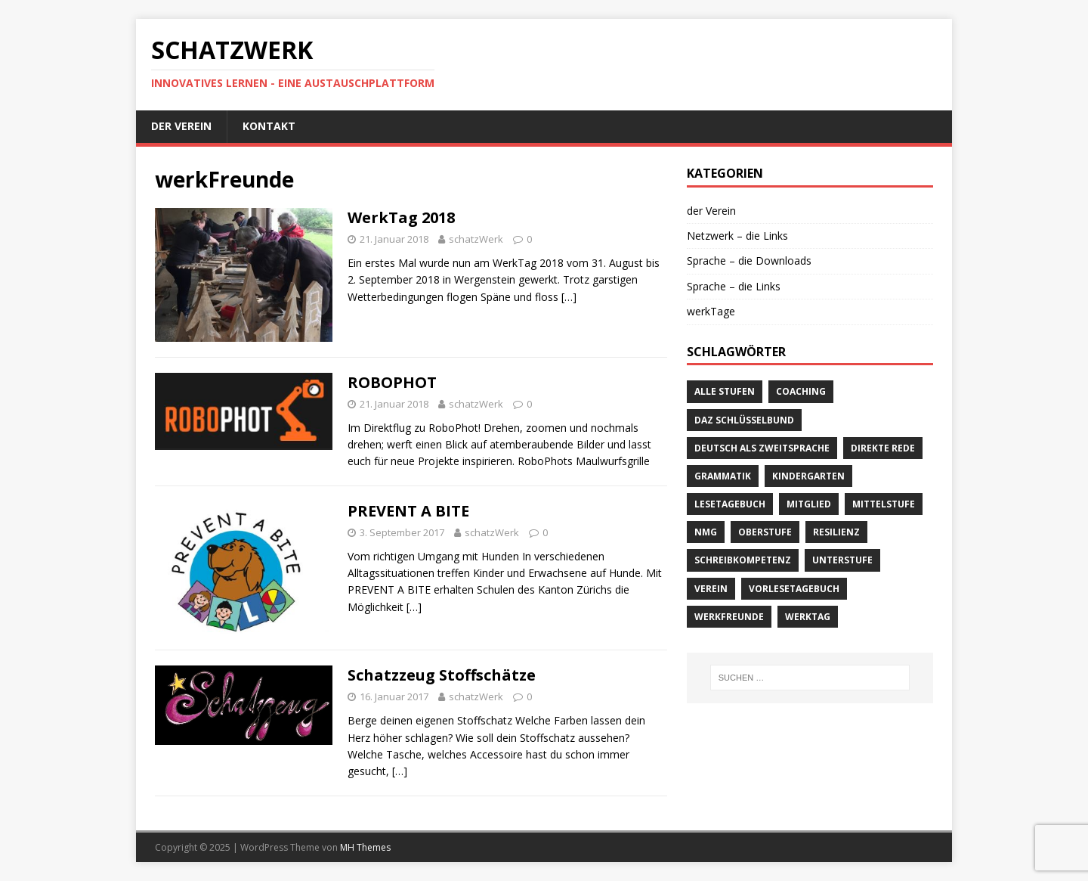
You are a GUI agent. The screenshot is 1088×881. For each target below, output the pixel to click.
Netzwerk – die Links (737, 235)
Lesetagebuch (729, 504)
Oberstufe (765, 532)
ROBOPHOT (392, 382)
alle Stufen (724, 391)
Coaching (801, 391)
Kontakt (269, 126)
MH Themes (365, 847)
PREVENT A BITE (408, 511)
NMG (705, 532)
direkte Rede (883, 448)
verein (711, 588)
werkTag (807, 616)
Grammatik (722, 476)
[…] (568, 297)
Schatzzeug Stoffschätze (442, 675)
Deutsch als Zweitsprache (762, 448)
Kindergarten (808, 476)
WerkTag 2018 (401, 217)
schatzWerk (476, 239)
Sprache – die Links (733, 286)
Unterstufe (842, 560)
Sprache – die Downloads (749, 260)
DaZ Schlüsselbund (744, 420)
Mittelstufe (883, 504)
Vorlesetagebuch (794, 588)
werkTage (711, 311)
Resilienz (836, 532)
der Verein (181, 126)
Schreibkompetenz (742, 560)
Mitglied (809, 504)
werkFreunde (729, 616)
